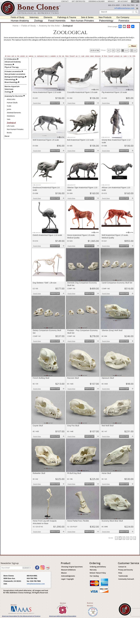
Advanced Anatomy (13, 62)
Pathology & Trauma (66, 17)
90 (118, 50)
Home (15, 26)
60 (113, 50)
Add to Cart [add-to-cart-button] (55, 103)
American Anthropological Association (62, 616)
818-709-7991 (128, 5)
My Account (123, 1)
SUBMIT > (27, 568)
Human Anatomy (20, 20)
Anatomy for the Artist (49, 26)
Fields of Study (17, 17)
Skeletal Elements (14, 112)
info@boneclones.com (124, 8)
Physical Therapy (12, 67)
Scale (9, 106)
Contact (65, 1)
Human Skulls (12, 102)
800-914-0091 (114, 5)
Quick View (37, 103)
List (133, 50)
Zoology (38, 20)
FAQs (120, 573)
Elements (48, 17)
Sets (8, 119)
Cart (135, 1)
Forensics (124, 20)
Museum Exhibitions (68, 570)
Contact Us (122, 567)
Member (14, 605)
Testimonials (123, 576)
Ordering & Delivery (96, 1)
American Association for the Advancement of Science (21, 616)
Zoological (68, 26)
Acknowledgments (68, 576)
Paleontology (106, 20)
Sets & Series (87, 17)
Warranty (93, 570)
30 (109, 50)
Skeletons (11, 116)
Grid (125, 50)
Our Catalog (94, 576)
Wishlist (111, 1)
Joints (9, 109)
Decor (7, 136)
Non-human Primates (82, 20)
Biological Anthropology (15, 77)
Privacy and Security (125, 570)
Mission (64, 573)
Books (9, 132)
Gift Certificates (78, 1)
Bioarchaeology (11, 82)
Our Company (122, 17)
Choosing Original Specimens (72, 567)
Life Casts (11, 126)
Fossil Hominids (56, 20)
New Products (105, 17)
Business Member (90, 604)
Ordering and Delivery (98, 567)
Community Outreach (126, 579)
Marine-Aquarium (12, 86)
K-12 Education (11, 59)
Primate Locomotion (13, 71)
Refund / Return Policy (98, 573)
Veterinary (34, 17)
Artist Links (11, 99)
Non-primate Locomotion (15, 74)
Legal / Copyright (67, 579)
